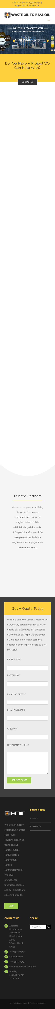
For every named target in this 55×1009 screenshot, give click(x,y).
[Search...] (38, 927)
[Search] (48, 927)
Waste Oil (36, 826)
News (35, 818)
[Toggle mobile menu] (49, 19)
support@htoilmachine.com (27, 5)
